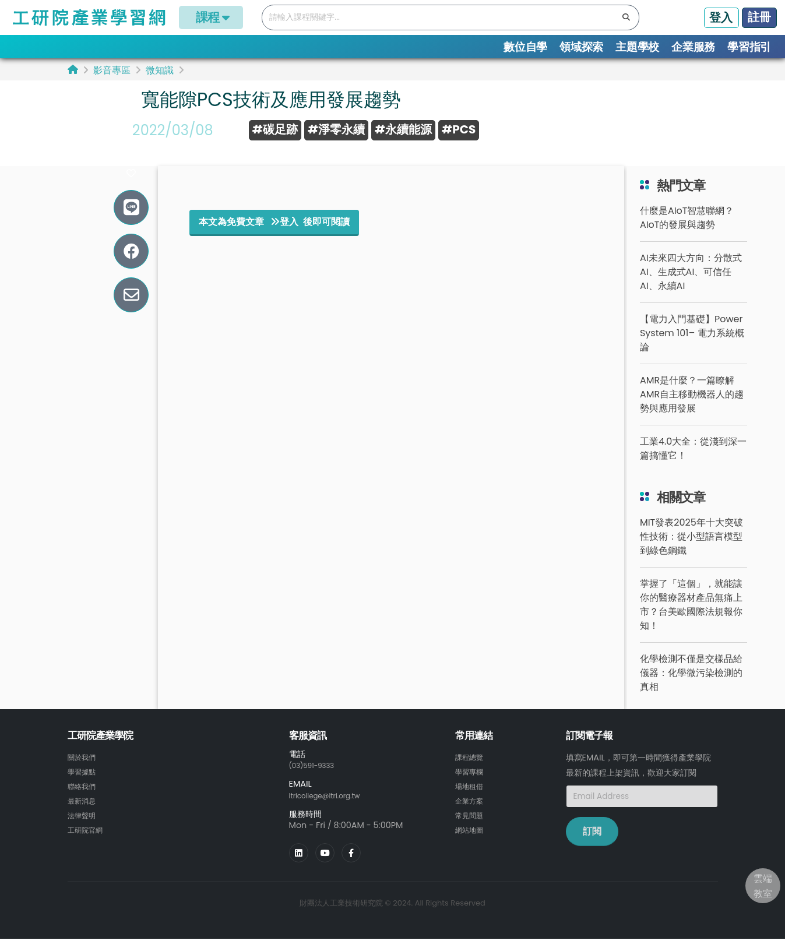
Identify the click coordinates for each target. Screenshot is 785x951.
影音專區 (112, 70)
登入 (721, 17)
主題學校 (637, 47)
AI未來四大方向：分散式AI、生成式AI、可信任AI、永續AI (691, 285)
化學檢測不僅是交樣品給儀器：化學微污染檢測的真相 (691, 686)
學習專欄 (471, 784)
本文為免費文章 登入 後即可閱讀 (274, 235)
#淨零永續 (336, 129)
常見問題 (471, 826)
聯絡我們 (84, 798)
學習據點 (84, 784)
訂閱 (592, 844)
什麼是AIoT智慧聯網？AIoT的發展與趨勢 (687, 231)
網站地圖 (471, 840)
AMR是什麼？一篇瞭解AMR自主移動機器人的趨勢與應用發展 (692, 407)
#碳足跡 (275, 129)
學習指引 (749, 47)
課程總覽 (471, 770)
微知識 (160, 70)
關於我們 (84, 770)
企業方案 (471, 812)
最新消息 (84, 812)
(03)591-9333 (317, 778)
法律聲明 (84, 826)
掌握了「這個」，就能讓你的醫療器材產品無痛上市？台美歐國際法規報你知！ (691, 618)
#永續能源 (403, 129)
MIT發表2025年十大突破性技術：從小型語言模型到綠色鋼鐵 (691, 549)
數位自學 (525, 47)
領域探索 (581, 47)
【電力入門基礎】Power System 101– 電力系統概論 (692, 346)
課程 (211, 17)
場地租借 (471, 798)
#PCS (459, 129)
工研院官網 (88, 840)
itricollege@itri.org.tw (332, 808)
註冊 (759, 17)
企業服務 (693, 47)
